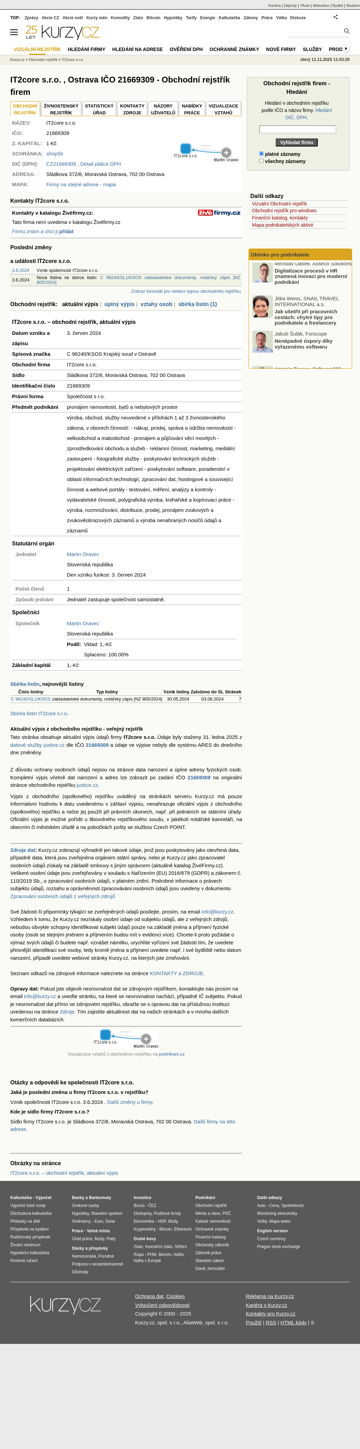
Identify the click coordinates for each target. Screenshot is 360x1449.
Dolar (110, 1221)
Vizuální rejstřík (37, 49)
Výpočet (43, 1197)
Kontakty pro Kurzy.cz (271, 1313)
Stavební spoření (106, 1213)
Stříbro (181, 1246)
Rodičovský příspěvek (30, 1237)
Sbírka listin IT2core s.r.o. (39, 713)
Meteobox (321, 5)
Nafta (179, 1254)
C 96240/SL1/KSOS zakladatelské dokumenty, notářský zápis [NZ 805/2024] (138, 280)
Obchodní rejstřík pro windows (284, 210)
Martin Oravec (83, 554)
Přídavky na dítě (25, 1221)
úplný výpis (119, 304)
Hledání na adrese (137, 49)
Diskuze (298, 17)
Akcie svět (73, 17)
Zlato (138, 17)
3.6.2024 (20, 270)
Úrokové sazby (85, 1205)
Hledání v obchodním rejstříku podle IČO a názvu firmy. (297, 110)
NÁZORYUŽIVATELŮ (163, 109)
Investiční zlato (158, 1246)
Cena (274, 1205)
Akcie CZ (50, 17)
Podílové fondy (167, 1213)
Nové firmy (281, 49)
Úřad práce (82, 1238)
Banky (78, 1197)
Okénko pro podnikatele (280, 254)
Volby (262, 1221)
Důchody (80, 1272)
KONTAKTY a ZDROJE (176, 973)
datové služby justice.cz (37, 745)
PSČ (227, 1213)
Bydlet (338, 5)
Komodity (120, 17)
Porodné (106, 1256)
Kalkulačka (229, 17)
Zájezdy (290, 5)
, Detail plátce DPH (83, 164)
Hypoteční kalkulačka (29, 1252)
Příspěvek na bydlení (29, 1229)
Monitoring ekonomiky (277, 1213)
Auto (261, 1205)
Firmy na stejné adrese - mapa (81, 184)
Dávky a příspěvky (90, 1248)
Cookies (175, 1296)
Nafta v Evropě (147, 1260)
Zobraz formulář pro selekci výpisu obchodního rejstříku (186, 291)
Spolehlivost (292, 1205)
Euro (98, 1221)
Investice (142, 1197)
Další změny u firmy (129, 1102)
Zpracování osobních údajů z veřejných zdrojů (62, 896)
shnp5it (54, 153)
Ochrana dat (149, 1296)
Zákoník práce (208, 1252)
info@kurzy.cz (217, 912)
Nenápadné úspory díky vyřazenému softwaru (304, 346)
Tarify (191, 17)
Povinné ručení (24, 1260)
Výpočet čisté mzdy (28, 1205)
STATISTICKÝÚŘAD (99, 109)
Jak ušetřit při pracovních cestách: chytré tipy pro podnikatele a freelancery (306, 319)
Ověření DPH (186, 49)
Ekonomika (144, 1221)
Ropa (139, 1254)
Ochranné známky (234, 49)
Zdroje (67, 1012)
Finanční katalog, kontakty (280, 217)
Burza (139, 1205)
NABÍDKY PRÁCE (192, 109)
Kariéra (274, 5)
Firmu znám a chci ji (42, 231)
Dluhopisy (143, 1213)
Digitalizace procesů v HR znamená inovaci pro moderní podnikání (311, 278)
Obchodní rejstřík (43, 60)
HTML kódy (293, 1322)
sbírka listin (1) (197, 304)
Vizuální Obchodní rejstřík (279, 203)
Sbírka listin (24, 684)
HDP (162, 1221)
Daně (200, 1268)
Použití (254, 1322)
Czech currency (271, 1238)
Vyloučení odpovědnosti (162, 1305)
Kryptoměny (145, 1229)
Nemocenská (84, 1256)
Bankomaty (100, 1197)
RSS (271, 1322)
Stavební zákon (209, 1260)
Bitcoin (153, 17)
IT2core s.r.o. (73, 60)
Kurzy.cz (17, 60)
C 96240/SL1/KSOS (31, 699)
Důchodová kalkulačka (30, 1213)
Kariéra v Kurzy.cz (266, 1305)
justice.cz (87, 785)
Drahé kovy (145, 1238)
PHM (151, 1254)
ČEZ (152, 1205)
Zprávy (31, 17)
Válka (281, 17)
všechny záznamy (282, 161)
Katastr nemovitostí (213, 1221)
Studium (353, 5)
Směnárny (81, 1221)
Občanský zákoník (212, 1245)
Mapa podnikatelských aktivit (282, 225)
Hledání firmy (87, 49)
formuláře (216, 1268)
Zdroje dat (22, 850)
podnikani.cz (172, 1054)
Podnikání (205, 1197)
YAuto (305, 5)
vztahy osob (156, 304)
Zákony (250, 17)
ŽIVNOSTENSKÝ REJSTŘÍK (61, 109)
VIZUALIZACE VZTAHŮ (223, 109)
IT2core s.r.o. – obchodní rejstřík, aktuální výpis (64, 1173)
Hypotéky (173, 17)
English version (272, 1230)
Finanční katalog (210, 1237)
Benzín (165, 1254)
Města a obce (207, 1213)
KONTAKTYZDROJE (132, 109)
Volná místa (98, 1230)
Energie (207, 17)
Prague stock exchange (278, 1246)
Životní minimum (25, 1245)
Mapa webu (279, 1221)
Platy (111, 1238)
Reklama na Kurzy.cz (270, 1296)
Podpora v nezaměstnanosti (97, 1264)
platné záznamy (279, 154)
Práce (267, 17)
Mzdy (99, 1238)
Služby (312, 49)
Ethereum (183, 1229)
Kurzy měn (96, 17)
